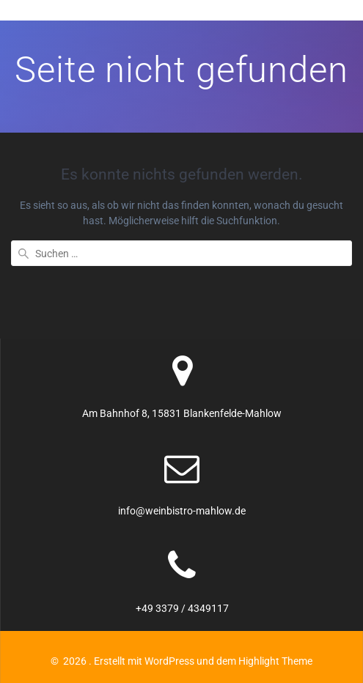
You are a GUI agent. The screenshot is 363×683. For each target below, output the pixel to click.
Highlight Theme (275, 661)
